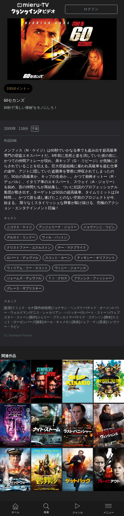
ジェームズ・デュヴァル (24, 278)
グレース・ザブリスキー (24, 288)
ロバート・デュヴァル (22, 258)
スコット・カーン (57, 258)
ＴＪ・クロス (57, 278)
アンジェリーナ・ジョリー (58, 227)
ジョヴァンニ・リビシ (99, 227)
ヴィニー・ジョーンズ (70, 268)
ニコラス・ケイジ (19, 227)
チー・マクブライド (72, 247)
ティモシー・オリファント (96, 258)
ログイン (91, 9)
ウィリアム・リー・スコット (27, 268)
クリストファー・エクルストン (29, 247)
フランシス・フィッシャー (93, 278)
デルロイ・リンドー (21, 237)
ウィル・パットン (54, 237)
